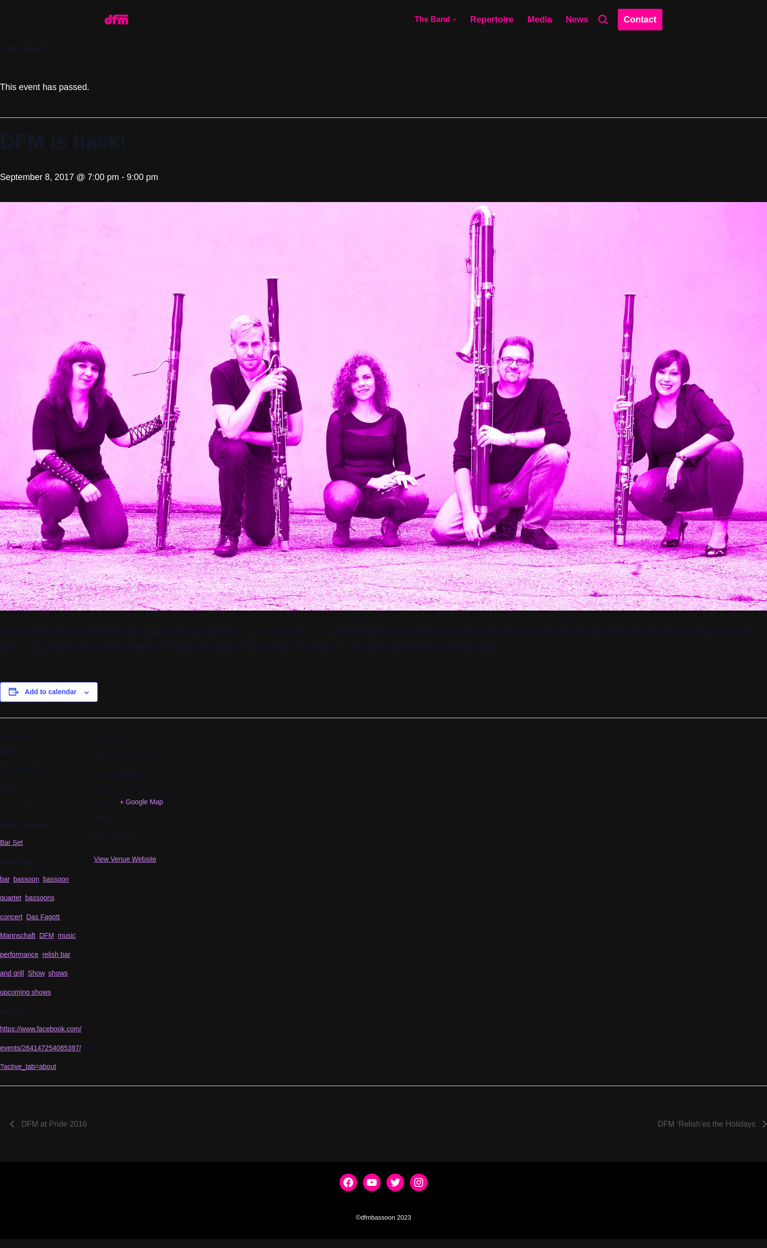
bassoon (26, 882)
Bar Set (11, 844)
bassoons (39, 901)
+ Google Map (141, 804)
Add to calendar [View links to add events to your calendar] (51, 693)
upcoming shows (25, 998)
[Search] (603, 19)
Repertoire (491, 19)
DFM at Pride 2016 (53, 1133)
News (576, 19)
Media (539, 19)
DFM (46, 940)
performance (19, 959)
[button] (453, 20)
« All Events (22, 49)
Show (36, 979)
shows (58, 979)
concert (11, 921)
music (67, 940)
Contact (640, 19)
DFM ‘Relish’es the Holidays (707, 1133)
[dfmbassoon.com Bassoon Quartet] (116, 19)
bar (4, 882)
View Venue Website (125, 861)
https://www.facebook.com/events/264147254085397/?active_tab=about (41, 1054)
